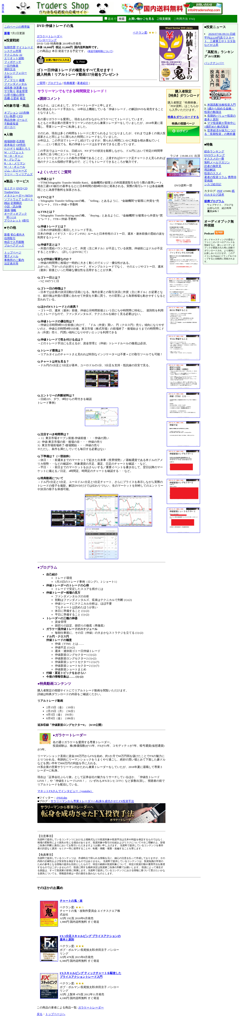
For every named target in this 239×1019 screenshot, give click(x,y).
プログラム (54, 83)
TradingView (11, 192)
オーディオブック (15, 213)
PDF (219, 191)
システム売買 (12, 51)
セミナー (10, 188)
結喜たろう (23, 148)
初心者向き (18, 234)
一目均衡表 (11, 65)
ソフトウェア (12, 199)
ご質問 (41, 83)
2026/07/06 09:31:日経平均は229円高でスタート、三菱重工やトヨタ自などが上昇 (219, 39)
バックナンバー (214, 63)
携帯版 (3, 8)
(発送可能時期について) (100, 51)
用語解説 (210, 169)
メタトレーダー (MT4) (18, 195)
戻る (39, 1014)
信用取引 (10, 238)
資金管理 (22, 91)
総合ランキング (214, 151)
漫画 (7, 210)
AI (20, 54)
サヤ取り (10, 91)
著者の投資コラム (215, 177)
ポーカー (10, 127)
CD (25, 188)
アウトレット (12, 220)
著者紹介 (82, 83)
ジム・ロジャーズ (15, 170)
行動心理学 (18, 94)
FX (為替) (10, 116)
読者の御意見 (212, 166)
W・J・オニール (14, 166)
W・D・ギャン (13, 155)
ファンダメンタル (15, 84)
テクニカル (11, 54)
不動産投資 (11, 123)
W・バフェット (14, 152)
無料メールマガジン (217, 162)
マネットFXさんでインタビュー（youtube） (65, 791)
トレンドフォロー (15, 73)
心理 (7, 94)
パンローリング (47, 40)
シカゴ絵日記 (212, 184)
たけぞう (10, 148)
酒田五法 (10, 69)
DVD (19, 188)
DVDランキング (214, 155)
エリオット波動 (14, 58)
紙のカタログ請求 (219, 192)
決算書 (17, 87)
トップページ (12, 252)
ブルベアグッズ (14, 245)
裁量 (22, 80)
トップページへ (55, 1014)
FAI (25, 87)
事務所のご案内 (14, 260)
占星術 (15, 98)
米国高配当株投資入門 (221, 104)
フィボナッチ (12, 62)
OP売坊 (21, 144)
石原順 (20, 141)
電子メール (11, 256)
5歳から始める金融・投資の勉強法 (219, 110)
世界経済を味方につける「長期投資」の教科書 (219, 132)
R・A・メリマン (14, 163)
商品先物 (10, 119)
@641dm (61, 797)
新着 (7, 33)
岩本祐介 (10, 144)
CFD (20, 116)
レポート (27, 199)
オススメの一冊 (214, 158)
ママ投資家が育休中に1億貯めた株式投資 (219, 124)
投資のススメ (212, 173)
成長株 (8, 87)
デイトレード (24, 47)
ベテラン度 (140, 32)
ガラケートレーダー (49, 36)
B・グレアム (12, 159)
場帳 (13, 210)
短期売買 (10, 47)
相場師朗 (10, 141)
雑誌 (7, 203)
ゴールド (22, 119)
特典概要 (69, 83)
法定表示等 (11, 263)
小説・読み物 (12, 206)
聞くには (11, 217)
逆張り (8, 76)
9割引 (25, 220)
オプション (11, 112)
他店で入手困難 (14, 242)
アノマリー (11, 80)
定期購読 (16, 203)
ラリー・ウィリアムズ (18, 174)
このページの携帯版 (17, 26)
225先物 (24, 112)
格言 (23, 98)
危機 (7, 98)
